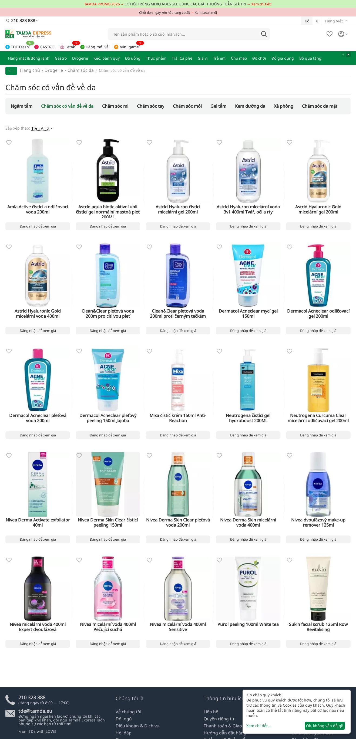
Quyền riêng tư (217, 720)
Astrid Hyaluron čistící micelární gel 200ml (178, 207)
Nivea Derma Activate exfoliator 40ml (37, 520)
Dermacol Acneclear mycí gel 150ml (248, 309)
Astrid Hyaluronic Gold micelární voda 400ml (37, 311)
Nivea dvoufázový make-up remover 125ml (318, 520)
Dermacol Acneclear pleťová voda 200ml (38, 416)
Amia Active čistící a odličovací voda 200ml (38, 207)
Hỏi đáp (123, 733)
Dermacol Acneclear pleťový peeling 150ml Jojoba (108, 416)
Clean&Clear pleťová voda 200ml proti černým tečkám (178, 311)
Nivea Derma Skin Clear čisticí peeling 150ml (108, 520)
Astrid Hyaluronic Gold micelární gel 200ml (318, 207)
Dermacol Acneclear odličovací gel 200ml (318, 311)
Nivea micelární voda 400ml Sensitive (178, 625)
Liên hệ (210, 714)
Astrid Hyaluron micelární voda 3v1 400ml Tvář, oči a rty (248, 207)
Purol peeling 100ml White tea (248, 623)
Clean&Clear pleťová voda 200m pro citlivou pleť (108, 311)
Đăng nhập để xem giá (38, 224)
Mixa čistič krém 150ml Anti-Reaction (177, 416)
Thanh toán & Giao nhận (226, 727)
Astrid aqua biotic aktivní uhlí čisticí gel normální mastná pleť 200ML (108, 207)
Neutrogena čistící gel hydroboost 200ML (248, 416)
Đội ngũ (123, 720)
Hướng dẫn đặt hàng (223, 733)
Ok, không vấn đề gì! (324, 725)
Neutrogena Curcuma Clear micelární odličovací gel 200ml (318, 416)
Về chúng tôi (127, 714)
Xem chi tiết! (261, 4)
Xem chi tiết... (258, 725)
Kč (307, 20)
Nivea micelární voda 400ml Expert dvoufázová (37, 625)
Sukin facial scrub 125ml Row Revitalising (318, 625)
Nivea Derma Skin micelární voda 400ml (248, 520)
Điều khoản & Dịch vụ (135, 727)
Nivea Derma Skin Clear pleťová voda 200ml (177, 520)
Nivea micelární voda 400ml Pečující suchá (108, 625)
